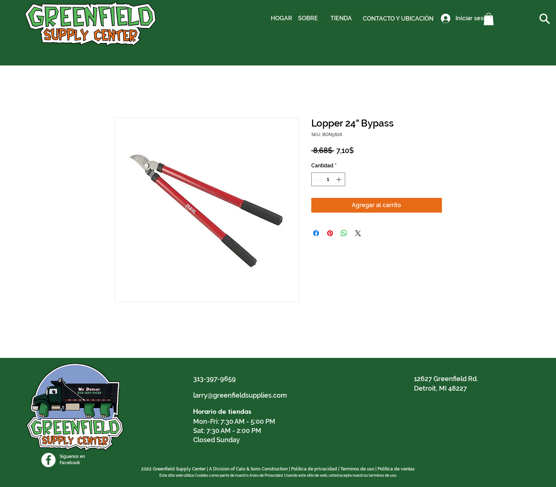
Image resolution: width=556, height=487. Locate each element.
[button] (489, 19)
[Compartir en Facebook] (316, 233)
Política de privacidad (314, 469)
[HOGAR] (281, 18)
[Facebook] (48, 460)
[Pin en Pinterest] (330, 233)
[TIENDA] (341, 18)
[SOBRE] (307, 18)
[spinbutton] (328, 179)
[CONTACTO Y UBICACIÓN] (398, 19)
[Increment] (339, 179)
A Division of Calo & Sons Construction (248, 469)
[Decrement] (317, 179)
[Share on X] (358, 233)
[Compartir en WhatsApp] (344, 233)
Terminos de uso (357, 469)
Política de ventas (396, 469)
